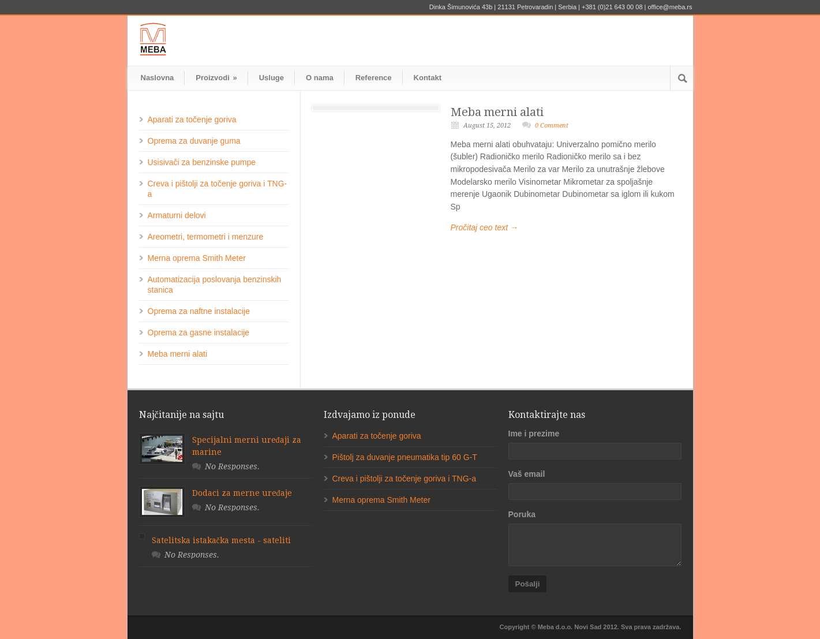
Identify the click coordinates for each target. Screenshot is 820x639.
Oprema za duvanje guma (194, 140)
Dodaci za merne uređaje (242, 493)
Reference (373, 77)
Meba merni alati (497, 112)
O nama (320, 77)
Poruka (522, 514)
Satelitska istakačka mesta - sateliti (221, 540)
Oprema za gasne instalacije (199, 332)
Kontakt (427, 77)
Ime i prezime (534, 433)
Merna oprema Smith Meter (197, 258)
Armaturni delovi (177, 215)
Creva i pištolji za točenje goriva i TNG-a (404, 478)
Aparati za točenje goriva (192, 119)
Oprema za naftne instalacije (199, 311)
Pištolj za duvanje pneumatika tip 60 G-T (404, 457)
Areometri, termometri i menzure (206, 236)
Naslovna (157, 77)
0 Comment (551, 125)
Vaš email (526, 474)
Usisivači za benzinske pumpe (202, 162)
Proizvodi (216, 77)
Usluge (271, 77)
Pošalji (527, 584)
